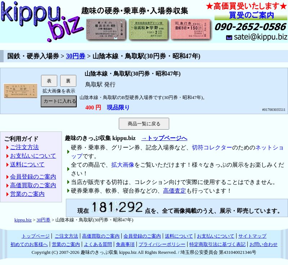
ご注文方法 (24, 147)
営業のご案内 (27, 194)
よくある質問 (98, 244)
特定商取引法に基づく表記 (217, 244)
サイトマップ (252, 236)
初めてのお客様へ (29, 244)
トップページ (36, 236)
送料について (27, 164)
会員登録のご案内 (33, 177)
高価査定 (174, 191)
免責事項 (125, 244)
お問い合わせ (263, 244)
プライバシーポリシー (162, 244)
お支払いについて (33, 156)
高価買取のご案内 (33, 185)
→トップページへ (164, 138)
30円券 (75, 56)
